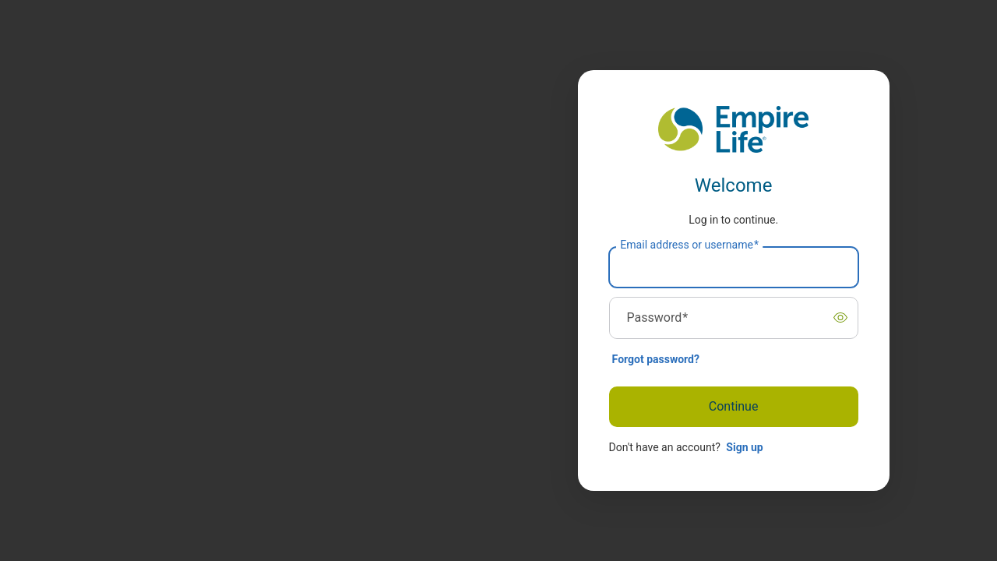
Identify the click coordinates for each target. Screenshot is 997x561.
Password (658, 318)
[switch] (840, 318)
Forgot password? (655, 359)
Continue (734, 406)
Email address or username (689, 244)
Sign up (744, 447)
